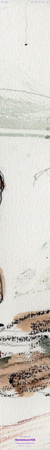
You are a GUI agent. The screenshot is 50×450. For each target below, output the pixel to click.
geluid (32, 2)
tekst (39, 2)
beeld (43, 2)
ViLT (3, 2)
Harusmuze (25, 436)
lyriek (29, 436)
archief (36, 2)
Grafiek (20, 436)
